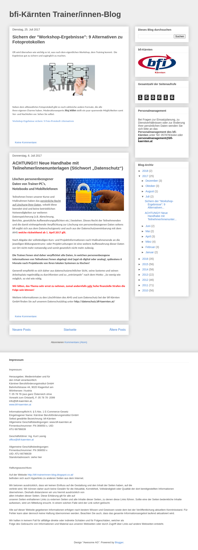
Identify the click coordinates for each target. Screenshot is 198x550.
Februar (150, 247)
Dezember (152, 180)
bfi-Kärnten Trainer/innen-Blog (65, 14)
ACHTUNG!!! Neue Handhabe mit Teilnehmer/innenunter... (161, 216)
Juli (147, 196)
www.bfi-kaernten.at (20, 404)
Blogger (119, 542)
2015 (145, 264)
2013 (145, 274)
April (148, 236)
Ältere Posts (117, 329)
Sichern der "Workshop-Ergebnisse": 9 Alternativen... (159, 204)
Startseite (70, 329)
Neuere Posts (21, 329)
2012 (145, 279)
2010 (145, 290)
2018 (145, 170)
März (148, 241)
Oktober (150, 185)
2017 (145, 176)
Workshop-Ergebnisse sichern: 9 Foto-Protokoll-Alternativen (43, 121)
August (149, 191)
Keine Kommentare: (26, 142)
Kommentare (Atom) (76, 342)
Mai (147, 231)
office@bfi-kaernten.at (21, 439)
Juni (148, 226)
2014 (145, 269)
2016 (145, 258)
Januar (149, 252)
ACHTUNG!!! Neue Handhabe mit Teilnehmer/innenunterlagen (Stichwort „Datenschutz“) (67, 165)
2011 (145, 285)
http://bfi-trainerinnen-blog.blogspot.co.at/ (50, 474)
